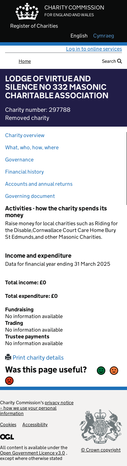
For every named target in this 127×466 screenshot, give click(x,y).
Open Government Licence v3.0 (32, 453)
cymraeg (103, 36)
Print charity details (34, 357)
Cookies (8, 424)
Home (25, 61)
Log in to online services (94, 49)
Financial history (24, 172)
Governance (19, 159)
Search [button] (112, 61)
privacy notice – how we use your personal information (36, 407)
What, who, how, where (32, 147)
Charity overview (24, 135)
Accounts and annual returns (38, 184)
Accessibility (35, 424)
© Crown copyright (101, 449)
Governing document (30, 196)
